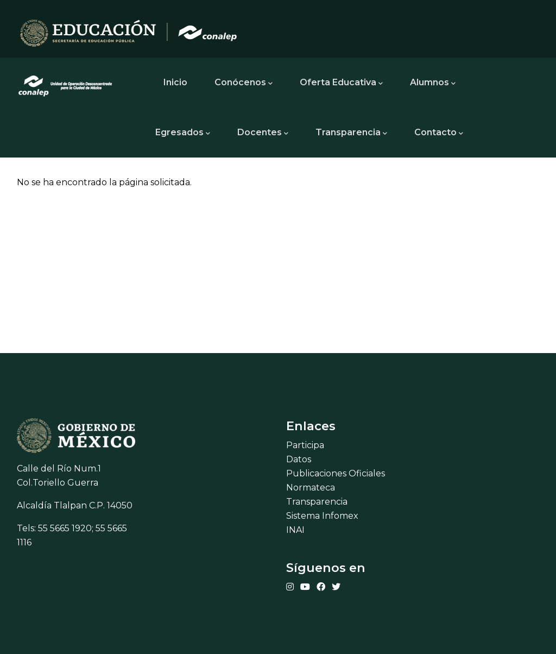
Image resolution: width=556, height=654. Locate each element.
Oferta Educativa (341, 83)
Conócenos (243, 83)
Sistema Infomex (322, 516)
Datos (298, 459)
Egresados (182, 133)
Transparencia (351, 133)
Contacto (438, 133)
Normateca (310, 487)
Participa (305, 445)
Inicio (175, 82)
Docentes (262, 133)
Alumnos (433, 83)
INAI (295, 530)
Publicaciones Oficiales (335, 473)
